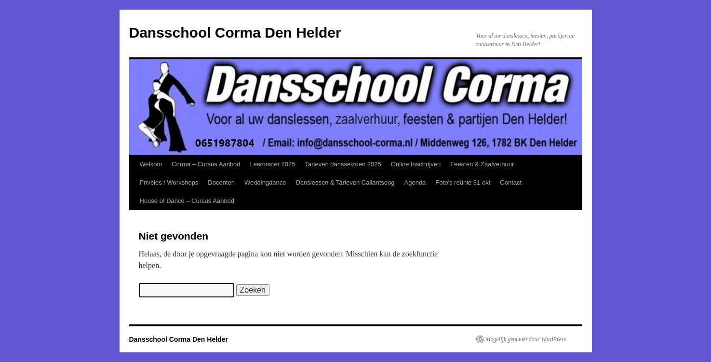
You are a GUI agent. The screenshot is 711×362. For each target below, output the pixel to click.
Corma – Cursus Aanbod (206, 164)
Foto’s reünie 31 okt (462, 182)
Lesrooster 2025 (272, 164)
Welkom (151, 164)
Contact (511, 182)
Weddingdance (265, 182)
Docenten (221, 182)
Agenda (415, 182)
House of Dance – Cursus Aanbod (187, 200)
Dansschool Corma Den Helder (235, 32)
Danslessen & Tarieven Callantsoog (345, 182)
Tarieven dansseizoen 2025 (343, 164)
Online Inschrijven (416, 164)
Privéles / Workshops (169, 182)
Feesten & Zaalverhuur (482, 164)
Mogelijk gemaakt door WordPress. (526, 339)
